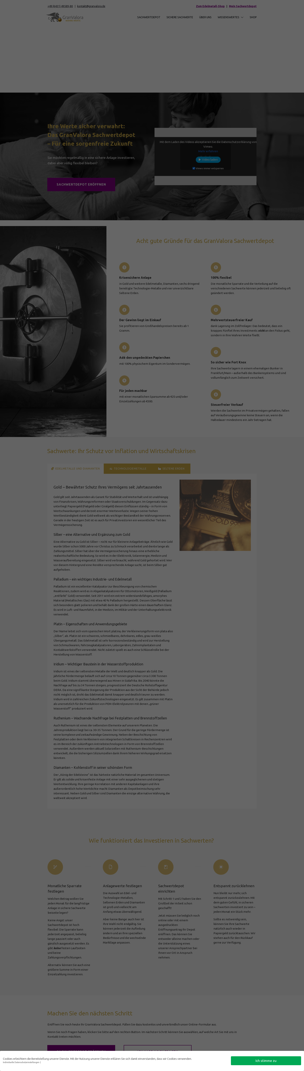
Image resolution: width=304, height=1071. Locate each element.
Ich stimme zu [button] (266, 1060)
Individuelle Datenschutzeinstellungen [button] (21, 1062)
